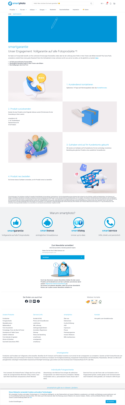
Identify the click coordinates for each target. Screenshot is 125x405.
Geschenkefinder (64, 9)
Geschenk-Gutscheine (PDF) (11, 342)
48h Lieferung (37, 325)
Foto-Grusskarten (8, 328)
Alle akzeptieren (110, 401)
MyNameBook (7, 325)
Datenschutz (67, 321)
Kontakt (97, 315)
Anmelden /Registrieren (40, 330)
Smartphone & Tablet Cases (11, 332)
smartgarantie (37, 339)
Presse (66, 330)
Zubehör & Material (8, 335)
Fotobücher (6, 318)
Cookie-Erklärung (69, 323)
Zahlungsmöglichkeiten (40, 328)
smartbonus (36, 342)
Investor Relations (69, 335)
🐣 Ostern (85, 9)
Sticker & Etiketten (8, 339)
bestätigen (46, 257)
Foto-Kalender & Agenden (10, 337)
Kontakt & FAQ (37, 318)
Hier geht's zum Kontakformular (103, 318)
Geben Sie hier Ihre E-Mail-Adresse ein (53, 250)
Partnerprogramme (69, 332)
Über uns (66, 318)
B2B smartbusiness (69, 337)
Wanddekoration (7, 323)
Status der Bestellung (39, 335)
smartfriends (37, 337)
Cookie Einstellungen (16, 401)
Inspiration (76, 9)
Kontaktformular (102, 88)
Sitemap (35, 332)
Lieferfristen (36, 323)
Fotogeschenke (7, 321)
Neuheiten (53, 9)
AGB (65, 325)
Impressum (67, 328)
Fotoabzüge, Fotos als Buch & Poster (13, 330)
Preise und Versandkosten (41, 321)
